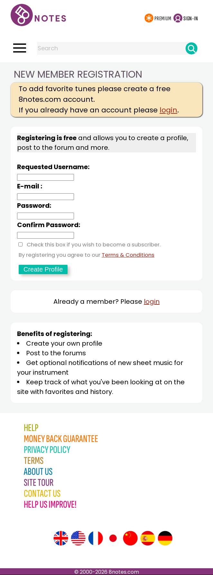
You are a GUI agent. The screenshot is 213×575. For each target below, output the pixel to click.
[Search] (191, 48)
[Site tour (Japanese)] (113, 538)
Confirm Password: (48, 224)
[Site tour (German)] (165, 538)
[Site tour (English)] (61, 538)
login (168, 110)
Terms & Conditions (128, 255)
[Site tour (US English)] (78, 538)
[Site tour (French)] (96, 538)
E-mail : (29, 186)
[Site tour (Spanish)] (148, 538)
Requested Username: (53, 166)
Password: (34, 205)
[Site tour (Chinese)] (130, 538)
